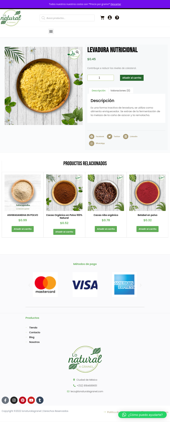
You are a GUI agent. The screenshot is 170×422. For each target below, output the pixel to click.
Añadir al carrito (131, 77)
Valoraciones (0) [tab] (120, 90)
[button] (51, 31)
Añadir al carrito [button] (22, 229)
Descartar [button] (116, 4)
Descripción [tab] (99, 90)
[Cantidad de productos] (100, 78)
